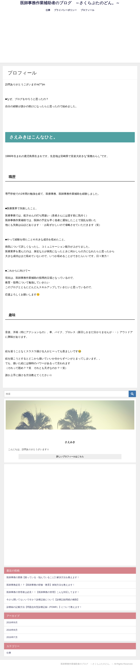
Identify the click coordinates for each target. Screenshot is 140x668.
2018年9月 (12, 622)
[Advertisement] (70, 40)
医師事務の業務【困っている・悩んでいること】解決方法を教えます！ (43, 577)
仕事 (48, 10)
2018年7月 (12, 637)
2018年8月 (12, 630)
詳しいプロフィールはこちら (70, 456)
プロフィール (87, 10)
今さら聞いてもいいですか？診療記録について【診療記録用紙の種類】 (43, 599)
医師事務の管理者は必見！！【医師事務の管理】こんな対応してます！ (43, 592)
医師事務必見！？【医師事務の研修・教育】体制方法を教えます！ (41, 585)
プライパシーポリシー (65, 10)
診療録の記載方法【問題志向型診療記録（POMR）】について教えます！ (44, 607)
